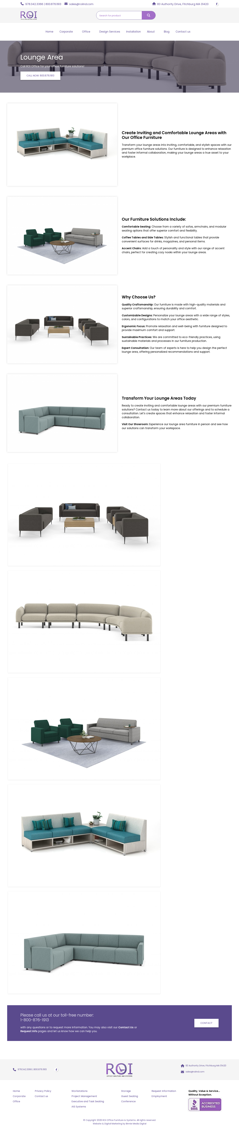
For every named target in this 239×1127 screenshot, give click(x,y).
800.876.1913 (53, 4)
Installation (133, 31)
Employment (159, 1096)
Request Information (164, 1091)
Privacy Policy (43, 1091)
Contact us (183, 31)
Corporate (66, 31)
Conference (128, 1101)
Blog (166, 31)
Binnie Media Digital (136, 1123)
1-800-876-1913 (35, 1020)
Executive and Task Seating (87, 1101)
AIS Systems (78, 1107)
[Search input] (119, 15)
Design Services (109, 31)
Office (86, 31)
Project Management (84, 1096)
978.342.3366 (34, 4)
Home (49, 31)
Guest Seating (129, 1096)
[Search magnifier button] (148, 15)
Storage (126, 1091)
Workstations (79, 1091)
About (151, 31)
